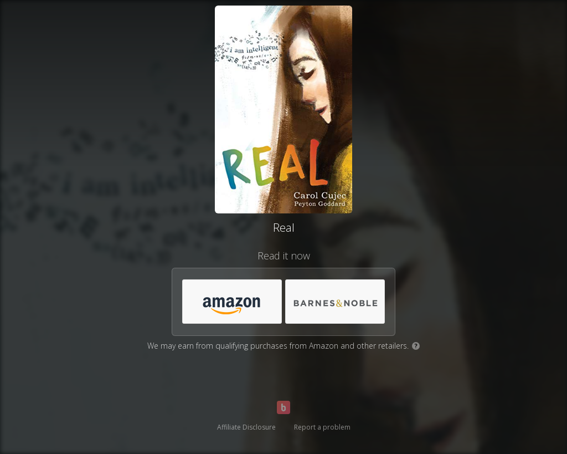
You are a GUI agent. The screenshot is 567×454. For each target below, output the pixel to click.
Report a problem (322, 427)
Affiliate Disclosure (246, 427)
